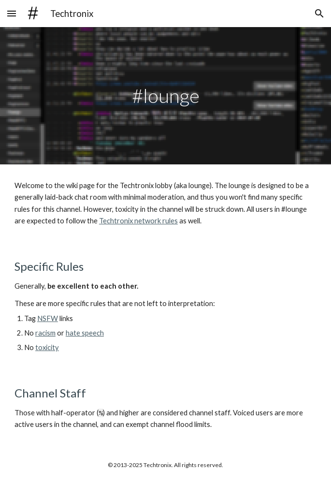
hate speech (85, 333)
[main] (165, 95)
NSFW (47, 318)
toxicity (47, 347)
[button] (11, 13)
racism (45, 333)
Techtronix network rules (138, 221)
